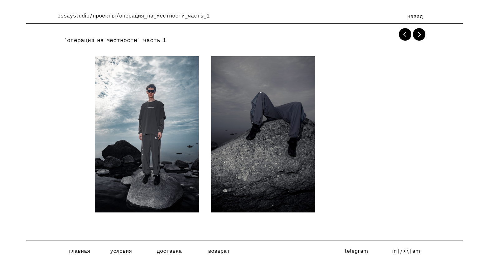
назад (415, 16)
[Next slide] (419, 34)
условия (121, 250)
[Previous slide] (405, 34)
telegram (356, 250)
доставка (169, 250)
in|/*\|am (406, 250)
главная (79, 250)
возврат (219, 250)
